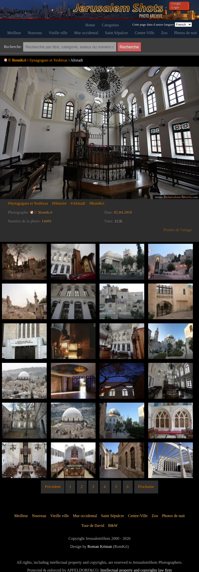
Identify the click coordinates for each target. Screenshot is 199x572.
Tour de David (92, 525)
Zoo (164, 33)
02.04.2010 (123, 212)
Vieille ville (58, 33)
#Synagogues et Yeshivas (28, 203)
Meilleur (14, 33)
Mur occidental (86, 33)
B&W (113, 525)
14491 (47, 221)
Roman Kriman (100, 546)
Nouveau (35, 33)
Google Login (176, 5)
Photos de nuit (185, 33)
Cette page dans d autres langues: (154, 24)
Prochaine (146, 486)
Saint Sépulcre (116, 33)
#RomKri (96, 203)
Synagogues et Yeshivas (48, 60)
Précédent (53, 486)
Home (90, 25)
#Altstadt (78, 203)
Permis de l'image (178, 230)
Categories (110, 25)
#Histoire (59, 203)
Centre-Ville (144, 33)
